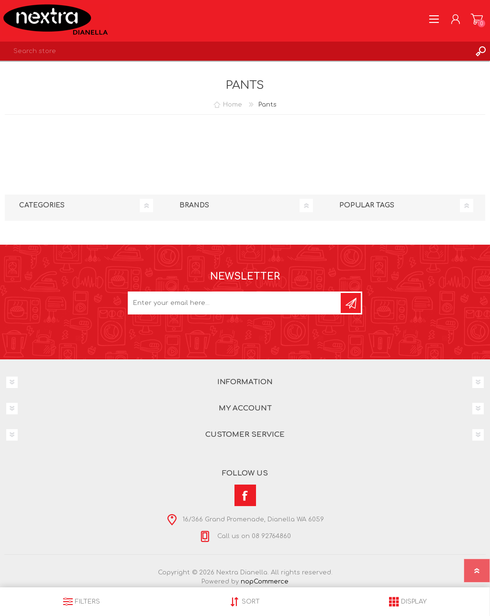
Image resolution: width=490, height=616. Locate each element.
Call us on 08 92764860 (253, 536)
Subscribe (351, 303)
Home (232, 104)
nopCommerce (265, 581)
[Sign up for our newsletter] (235, 303)
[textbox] (235, 51)
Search (480, 51)
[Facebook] (245, 495)
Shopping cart (477, 19)
